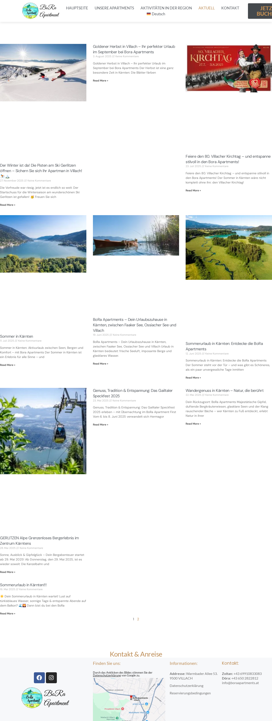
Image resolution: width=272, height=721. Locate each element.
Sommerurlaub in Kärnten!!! (23, 585)
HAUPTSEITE (77, 8)
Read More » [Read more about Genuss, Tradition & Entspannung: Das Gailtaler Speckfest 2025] (100, 424)
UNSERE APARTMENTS (114, 8)
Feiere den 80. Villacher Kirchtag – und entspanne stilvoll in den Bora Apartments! (228, 159)
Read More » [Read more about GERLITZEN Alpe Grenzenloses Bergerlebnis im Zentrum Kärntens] (7, 572)
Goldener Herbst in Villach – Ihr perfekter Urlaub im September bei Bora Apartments (134, 49)
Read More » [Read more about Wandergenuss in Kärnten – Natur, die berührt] (193, 423)
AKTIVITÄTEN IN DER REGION (166, 8)
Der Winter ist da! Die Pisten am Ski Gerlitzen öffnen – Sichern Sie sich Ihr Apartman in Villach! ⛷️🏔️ (41, 171)
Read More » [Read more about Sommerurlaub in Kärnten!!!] (7, 613)
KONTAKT (230, 8)
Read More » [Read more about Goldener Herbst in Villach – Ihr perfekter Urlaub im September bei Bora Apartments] (100, 80)
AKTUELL (207, 8)
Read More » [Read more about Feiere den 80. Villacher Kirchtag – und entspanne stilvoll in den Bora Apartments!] (193, 190)
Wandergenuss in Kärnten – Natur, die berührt (224, 390)
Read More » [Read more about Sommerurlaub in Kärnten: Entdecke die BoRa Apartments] (193, 377)
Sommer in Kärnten (16, 336)
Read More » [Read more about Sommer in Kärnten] (7, 365)
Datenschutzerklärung (107, 675)
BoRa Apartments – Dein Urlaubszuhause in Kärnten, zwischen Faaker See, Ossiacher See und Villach (134, 325)
